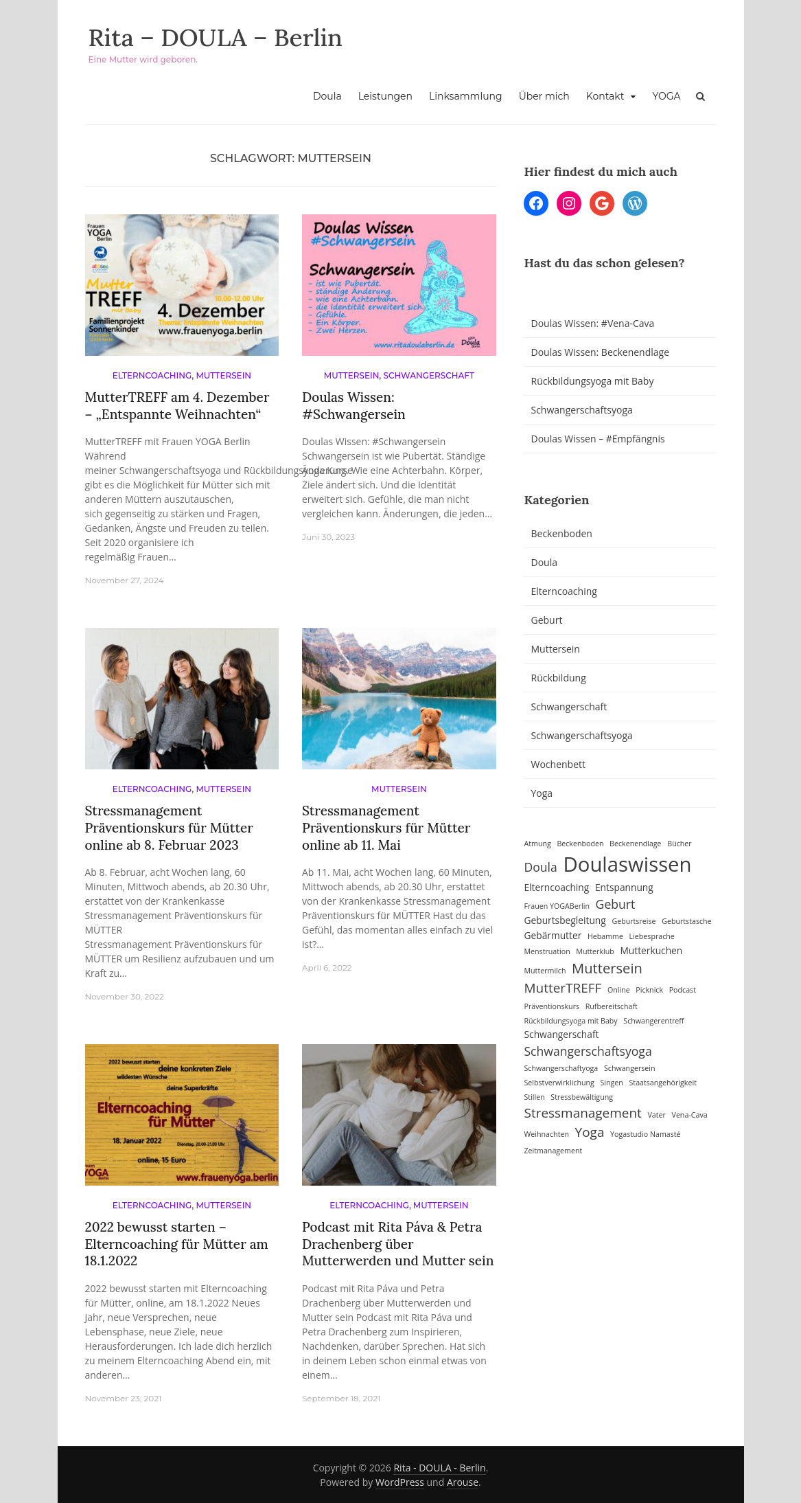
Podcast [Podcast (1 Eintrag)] (682, 990)
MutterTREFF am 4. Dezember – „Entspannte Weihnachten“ (177, 405)
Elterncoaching (152, 375)
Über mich (544, 96)
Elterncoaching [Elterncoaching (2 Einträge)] (556, 887)
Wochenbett (558, 764)
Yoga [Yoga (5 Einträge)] (590, 1132)
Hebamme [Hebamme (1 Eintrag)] (605, 936)
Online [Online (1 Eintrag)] (618, 990)
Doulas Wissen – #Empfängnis (597, 438)
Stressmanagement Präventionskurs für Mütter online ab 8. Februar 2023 (169, 827)
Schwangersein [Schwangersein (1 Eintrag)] (629, 1068)
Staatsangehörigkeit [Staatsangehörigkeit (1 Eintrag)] (663, 1082)
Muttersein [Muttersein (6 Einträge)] (607, 967)
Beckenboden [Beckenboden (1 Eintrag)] (580, 843)
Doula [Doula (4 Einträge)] (540, 867)
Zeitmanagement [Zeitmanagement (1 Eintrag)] (553, 1150)
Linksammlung (465, 96)
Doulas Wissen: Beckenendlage (600, 352)
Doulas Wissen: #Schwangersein (354, 405)
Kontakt (605, 96)
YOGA (666, 96)
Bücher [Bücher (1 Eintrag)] (679, 843)
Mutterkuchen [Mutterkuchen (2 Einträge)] (651, 950)
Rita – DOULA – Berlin (217, 37)
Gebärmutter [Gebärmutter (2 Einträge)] (552, 935)
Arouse (462, 1482)
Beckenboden (561, 533)
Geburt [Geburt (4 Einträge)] (616, 904)
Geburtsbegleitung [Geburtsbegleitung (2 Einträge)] (564, 920)
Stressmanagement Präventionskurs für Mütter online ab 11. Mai (386, 827)
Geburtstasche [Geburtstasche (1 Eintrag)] (686, 921)
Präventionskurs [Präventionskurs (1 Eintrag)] (551, 1006)
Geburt (546, 619)
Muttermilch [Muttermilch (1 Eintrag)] (545, 970)
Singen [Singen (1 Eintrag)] (611, 1082)
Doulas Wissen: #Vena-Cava (592, 323)
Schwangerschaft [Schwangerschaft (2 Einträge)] (561, 1034)
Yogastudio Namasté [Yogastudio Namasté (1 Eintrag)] (645, 1134)
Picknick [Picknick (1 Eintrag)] (649, 990)
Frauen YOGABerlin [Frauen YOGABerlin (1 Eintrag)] (556, 906)
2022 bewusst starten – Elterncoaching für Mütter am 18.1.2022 (176, 1244)
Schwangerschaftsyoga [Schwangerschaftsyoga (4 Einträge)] (587, 1051)
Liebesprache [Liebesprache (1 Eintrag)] (652, 936)
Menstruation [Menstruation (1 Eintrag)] (547, 951)
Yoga (542, 793)
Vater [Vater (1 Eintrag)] (656, 1115)
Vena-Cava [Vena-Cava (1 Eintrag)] (690, 1115)
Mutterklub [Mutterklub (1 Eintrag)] (595, 951)
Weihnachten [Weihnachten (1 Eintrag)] (546, 1134)
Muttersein (223, 375)
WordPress (399, 1482)
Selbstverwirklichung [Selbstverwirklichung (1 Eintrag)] (559, 1082)
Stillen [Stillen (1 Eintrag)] (534, 1097)
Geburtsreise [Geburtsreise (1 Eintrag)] (633, 921)
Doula (327, 96)
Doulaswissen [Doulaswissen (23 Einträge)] (627, 864)
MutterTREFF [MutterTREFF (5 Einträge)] (562, 988)
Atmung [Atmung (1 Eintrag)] (537, 843)
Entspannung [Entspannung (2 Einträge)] (624, 887)
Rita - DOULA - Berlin (439, 1467)
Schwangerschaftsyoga (581, 409)
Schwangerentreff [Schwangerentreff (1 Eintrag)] (653, 1021)
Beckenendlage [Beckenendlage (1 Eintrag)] (636, 843)
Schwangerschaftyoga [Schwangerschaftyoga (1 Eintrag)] (561, 1068)
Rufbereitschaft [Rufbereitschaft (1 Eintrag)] (611, 1006)
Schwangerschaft (429, 375)
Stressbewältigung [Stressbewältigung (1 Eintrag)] (581, 1097)
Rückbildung (558, 677)
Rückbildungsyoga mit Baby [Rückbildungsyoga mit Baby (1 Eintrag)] (570, 1021)
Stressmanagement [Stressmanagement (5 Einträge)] (582, 1113)
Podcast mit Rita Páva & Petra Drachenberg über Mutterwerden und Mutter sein (398, 1244)
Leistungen (385, 96)
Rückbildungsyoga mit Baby (592, 380)
